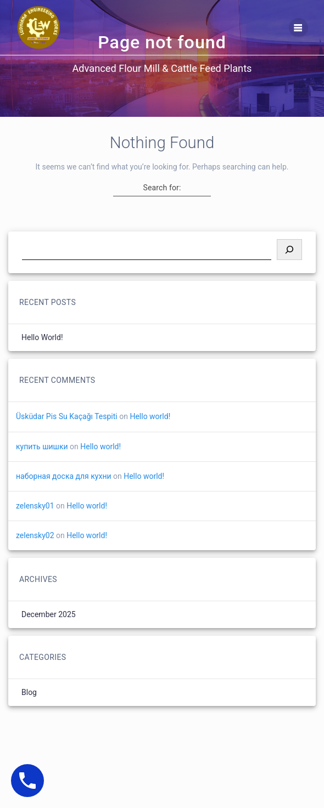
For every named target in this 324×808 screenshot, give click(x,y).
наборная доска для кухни (63, 476)
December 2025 (48, 614)
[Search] (289, 249)
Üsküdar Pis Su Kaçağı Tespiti (67, 416)
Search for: (162, 187)
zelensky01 (35, 505)
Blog (29, 692)
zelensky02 (35, 535)
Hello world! (42, 337)
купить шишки (42, 446)
